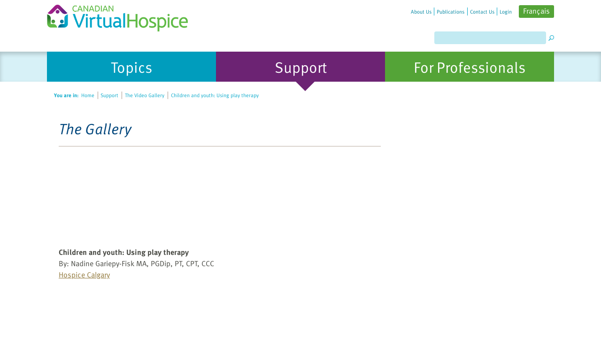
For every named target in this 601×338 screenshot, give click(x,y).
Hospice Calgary (84, 274)
